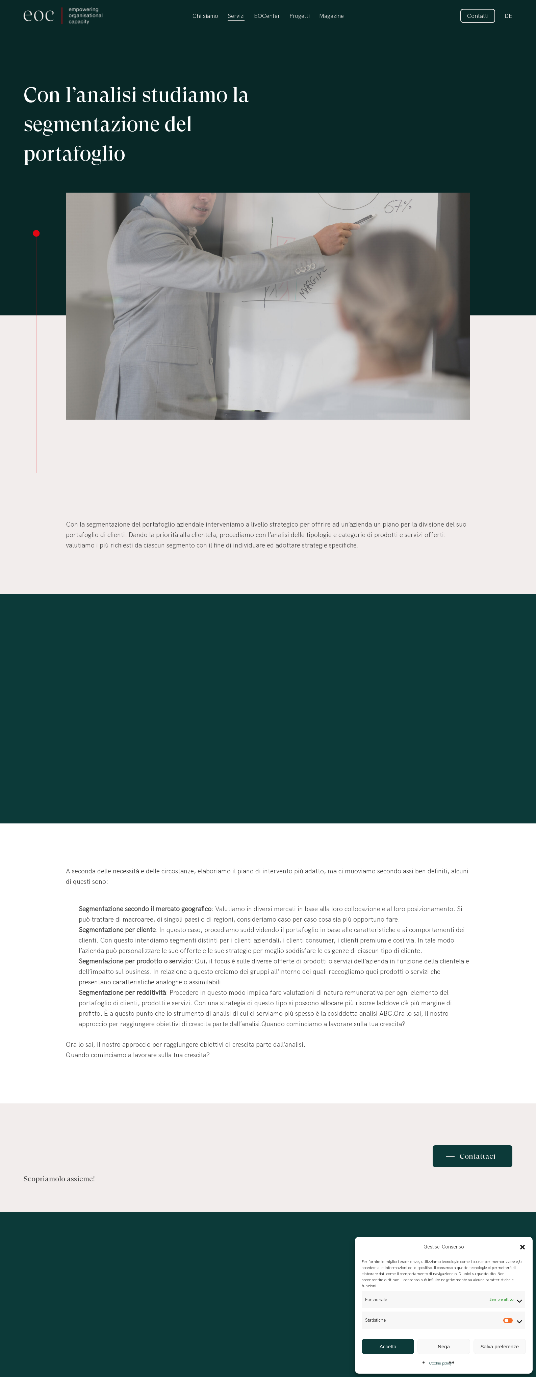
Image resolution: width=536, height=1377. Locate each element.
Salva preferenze (500, 1346)
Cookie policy (440, 1363)
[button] (522, 1247)
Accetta (388, 1346)
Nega (444, 1346)
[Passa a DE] (508, 16)
